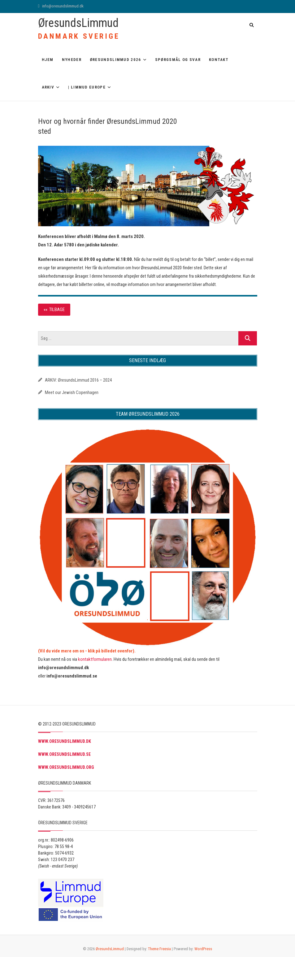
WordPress (203, 948)
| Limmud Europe (87, 87)
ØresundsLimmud (78, 23)
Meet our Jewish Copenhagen (71, 392)
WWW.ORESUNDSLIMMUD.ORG (66, 767)
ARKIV (48, 87)
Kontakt (218, 59)
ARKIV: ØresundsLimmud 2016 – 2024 (78, 380)
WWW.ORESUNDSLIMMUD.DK (64, 741)
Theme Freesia (159, 948)
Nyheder (71, 59)
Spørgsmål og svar (178, 59)
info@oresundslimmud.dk (61, 6)
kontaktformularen (95, 659)
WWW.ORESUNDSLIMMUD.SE (64, 754)
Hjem (48, 59)
